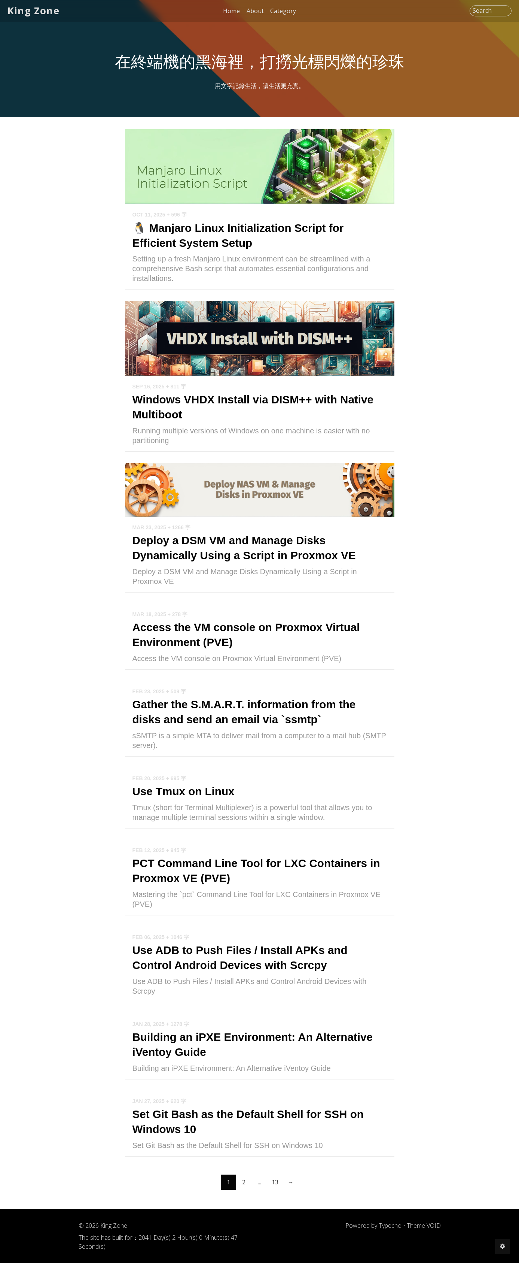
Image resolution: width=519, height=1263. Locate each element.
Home (231, 11)
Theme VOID (424, 1234)
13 (275, 1192)
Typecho (390, 1234)
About (255, 11)
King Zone (34, 11)
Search (482, 11)
